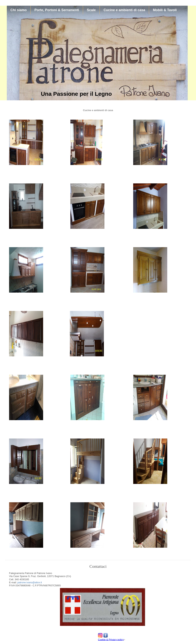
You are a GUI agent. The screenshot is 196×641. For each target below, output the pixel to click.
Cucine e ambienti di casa (124, 10)
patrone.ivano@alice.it (29, 582)
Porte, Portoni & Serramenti (56, 10)
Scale (91, 10)
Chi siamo (18, 10)
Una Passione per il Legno (76, 94)
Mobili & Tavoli (165, 10)
